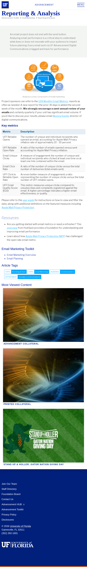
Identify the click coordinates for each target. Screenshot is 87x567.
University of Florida (20, 526)
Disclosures (8, 519)
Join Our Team (9, 484)
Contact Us (7, 499)
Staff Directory (9, 489)
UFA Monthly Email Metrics (53, 101)
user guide (28, 200)
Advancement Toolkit (10, 18)
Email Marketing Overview (21, 255)
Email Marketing (28, 18)
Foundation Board (11, 494)
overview (12, 227)
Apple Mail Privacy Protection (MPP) (46, 236)
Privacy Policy (9, 514)
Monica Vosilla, (61, 116)
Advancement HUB (12, 504)
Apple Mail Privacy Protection (18, 207)
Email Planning (15, 258)
